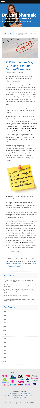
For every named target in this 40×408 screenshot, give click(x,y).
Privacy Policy (27, 393)
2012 (5, 358)
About (17, 403)
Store (26, 402)
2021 (5, 323)
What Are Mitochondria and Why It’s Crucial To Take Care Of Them (18, 280)
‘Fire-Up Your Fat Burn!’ (14, 266)
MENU (6, 2)
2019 (5, 331)
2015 (5, 346)
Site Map (11, 393)
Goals (11, 33)
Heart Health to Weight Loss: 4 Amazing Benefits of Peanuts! (20, 285)
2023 (5, 315)
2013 (5, 354)
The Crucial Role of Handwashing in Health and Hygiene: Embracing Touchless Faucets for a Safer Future (19, 291)
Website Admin (22, 397)
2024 (5, 311)
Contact (22, 403)
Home (6, 402)
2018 (5, 334)
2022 (5, 319)
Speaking (32, 402)
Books (11, 402)
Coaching (21, 402)
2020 (5, 327)
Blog (6, 33)
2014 (5, 350)
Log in (15, 397)
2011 (5, 362)
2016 (5, 342)
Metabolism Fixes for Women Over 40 (16, 296)
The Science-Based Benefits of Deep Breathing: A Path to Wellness (19, 299)
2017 (5, 338)
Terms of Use (18, 393)
